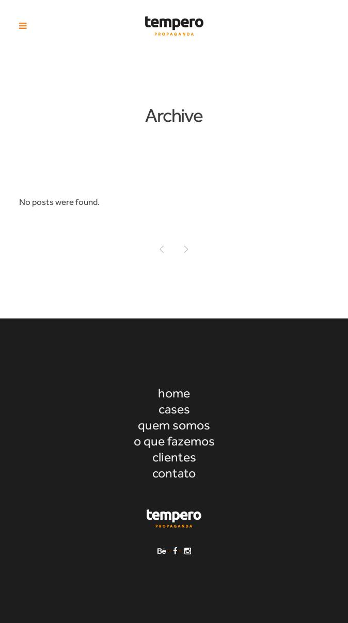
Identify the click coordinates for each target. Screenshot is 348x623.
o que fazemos (174, 441)
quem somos (174, 425)
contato (174, 473)
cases (174, 409)
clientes (174, 457)
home (174, 393)
